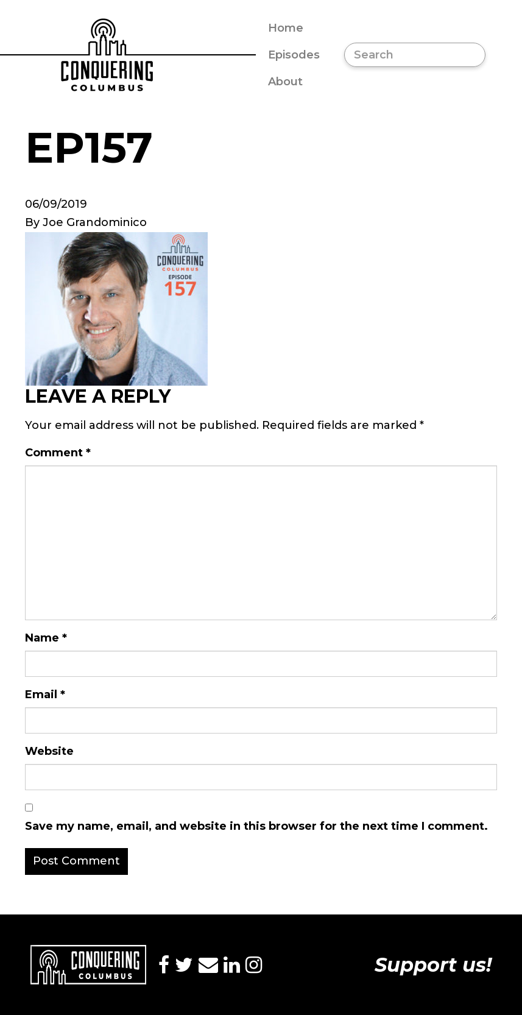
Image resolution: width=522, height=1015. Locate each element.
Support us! (433, 965)
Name (46, 638)
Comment (58, 452)
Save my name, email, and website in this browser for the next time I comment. (256, 826)
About (285, 81)
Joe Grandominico (95, 222)
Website (49, 751)
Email (45, 694)
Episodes (294, 55)
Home (285, 28)
